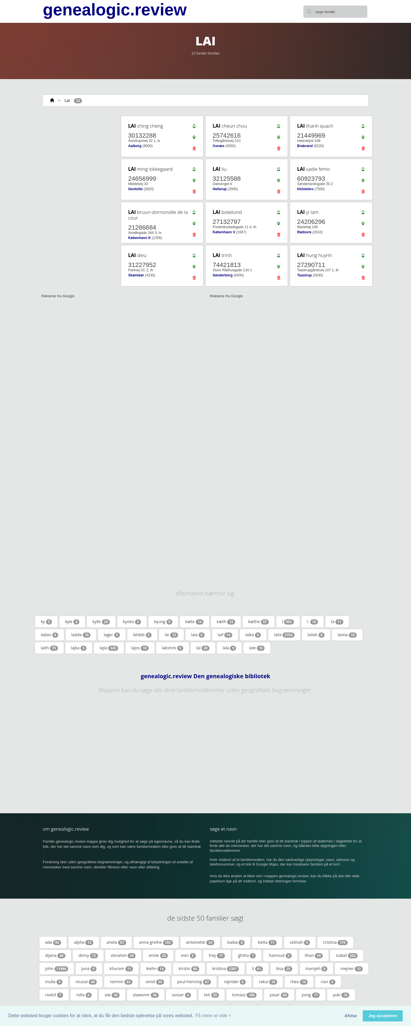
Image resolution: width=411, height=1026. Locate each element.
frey (217, 955)
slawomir (146, 995)
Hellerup (220, 189)
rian (328, 982)
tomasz (244, 995)
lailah (316, 635)
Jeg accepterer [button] (382, 1015)
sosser (181, 995)
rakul (268, 982)
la (337, 622)
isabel (347, 955)
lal (202, 648)
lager (112, 635)
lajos (140, 648)
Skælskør (136, 275)
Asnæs (218, 146)
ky (46, 622)
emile (158, 955)
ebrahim (123, 955)
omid (155, 982)
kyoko (132, 622)
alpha (84, 942)
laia (198, 635)
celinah (300, 942)
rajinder (235, 982)
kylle (101, 622)
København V (224, 232)
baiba (236, 942)
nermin (121, 982)
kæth (226, 622)
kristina (225, 968)
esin (188, 955)
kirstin (189, 968)
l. (312, 622)
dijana (55, 955)
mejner (352, 968)
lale (257, 648)
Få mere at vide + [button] (213, 1015)
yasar (279, 995)
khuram (121, 968)
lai (171, 635)
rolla (84, 995)
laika (253, 635)
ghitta (247, 955)
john (56, 968)
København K (139, 238)
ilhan (314, 955)
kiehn (155, 968)
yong (311, 995)
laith (49, 648)
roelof (54, 995)
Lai (67, 100)
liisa (284, 968)
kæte (195, 622)
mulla (54, 982)
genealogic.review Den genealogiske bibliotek (205, 676)
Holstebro (305, 189)
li (257, 968)
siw (112, 995)
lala (229, 648)
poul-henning (194, 982)
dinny (88, 955)
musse (86, 982)
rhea (299, 982)
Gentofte (135, 189)
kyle (72, 622)
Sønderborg (223, 275)
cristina (335, 942)
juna (88, 968)
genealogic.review (115, 9)
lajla (109, 648)
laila (284, 635)
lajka (79, 648)
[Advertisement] (77, 200)
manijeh (316, 968)
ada (53, 942)
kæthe (258, 622)
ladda (81, 635)
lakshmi (172, 648)
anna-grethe (156, 942)
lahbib (142, 635)
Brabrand (305, 146)
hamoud (280, 955)
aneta (116, 942)
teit (211, 995)
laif (225, 635)
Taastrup (304, 275)
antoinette (200, 942)
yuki (341, 995)
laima (347, 635)
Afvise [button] (350, 1015)
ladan (49, 635)
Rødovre (304, 232)
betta (267, 942)
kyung (163, 622)
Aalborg (135, 146)
